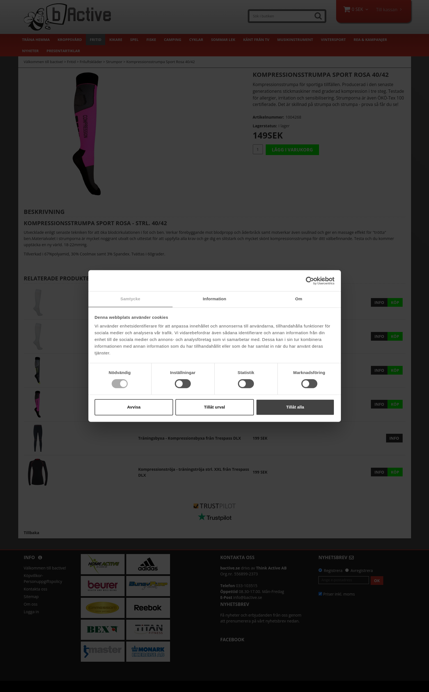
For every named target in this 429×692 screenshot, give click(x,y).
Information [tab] (214, 298)
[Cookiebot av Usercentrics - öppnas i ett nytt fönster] (309, 280)
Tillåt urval (214, 407)
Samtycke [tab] (130, 298)
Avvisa (134, 407)
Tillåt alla (295, 407)
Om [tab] (298, 298)
